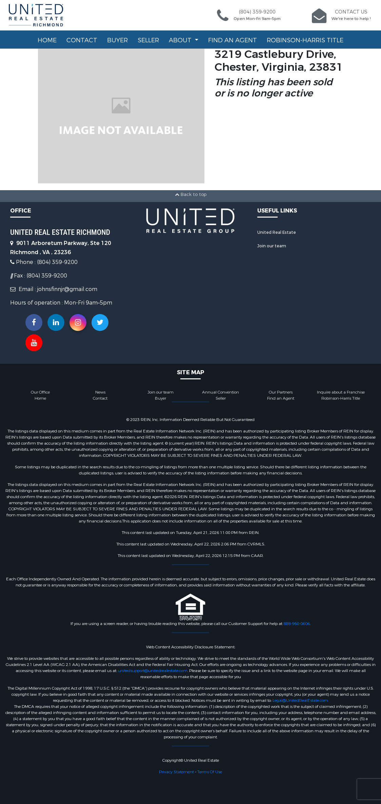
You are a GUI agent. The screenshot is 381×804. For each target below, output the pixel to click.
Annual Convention (220, 392)
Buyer (117, 40)
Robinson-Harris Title (305, 40)
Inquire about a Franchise (341, 392)
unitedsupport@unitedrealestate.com (152, 670)
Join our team (271, 246)
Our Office (40, 392)
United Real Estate (276, 232)
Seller (148, 40)
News (100, 392)
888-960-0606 (296, 623)
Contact (81, 40)
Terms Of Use (209, 772)
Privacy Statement (176, 772)
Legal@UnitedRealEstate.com (300, 700)
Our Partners (281, 392)
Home (47, 40)
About (181, 40)
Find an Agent (232, 40)
